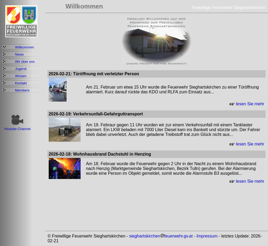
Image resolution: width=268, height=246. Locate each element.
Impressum (206, 236)
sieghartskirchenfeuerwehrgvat (161, 236)
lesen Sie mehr (247, 104)
